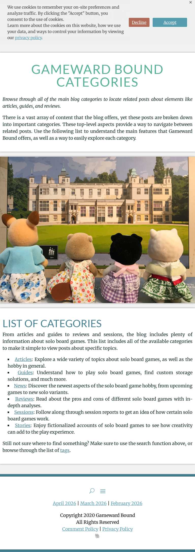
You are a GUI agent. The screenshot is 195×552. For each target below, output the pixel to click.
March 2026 (93, 503)
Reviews (24, 399)
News (20, 386)
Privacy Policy (118, 529)
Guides (25, 372)
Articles (23, 359)
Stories (22, 425)
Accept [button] (170, 22)
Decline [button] (139, 22)
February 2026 (126, 503)
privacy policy (28, 37)
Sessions (24, 412)
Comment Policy (79, 529)
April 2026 (64, 503)
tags (65, 450)
